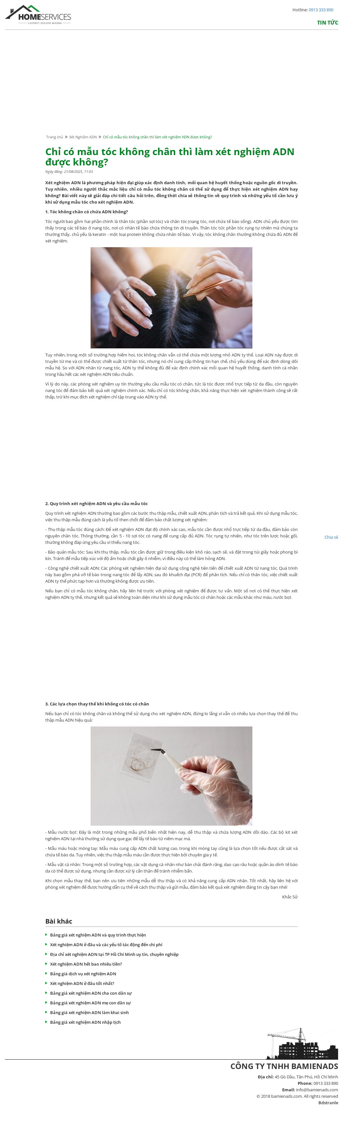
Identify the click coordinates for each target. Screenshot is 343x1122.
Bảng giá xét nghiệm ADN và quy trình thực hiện (98, 935)
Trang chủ (54, 136)
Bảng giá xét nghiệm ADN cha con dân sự (91, 993)
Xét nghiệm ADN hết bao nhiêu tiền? (86, 964)
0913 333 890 (321, 10)
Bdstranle (328, 1103)
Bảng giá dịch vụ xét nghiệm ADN (83, 974)
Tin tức (327, 22)
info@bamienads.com (317, 1090)
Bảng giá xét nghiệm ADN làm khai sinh (89, 1012)
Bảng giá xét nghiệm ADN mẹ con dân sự (90, 1003)
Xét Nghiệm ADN (83, 136)
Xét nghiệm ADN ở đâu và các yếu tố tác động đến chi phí (106, 944)
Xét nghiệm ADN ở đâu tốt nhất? (82, 983)
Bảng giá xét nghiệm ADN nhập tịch (85, 1022)
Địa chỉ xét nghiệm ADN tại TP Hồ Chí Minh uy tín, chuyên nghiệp (114, 954)
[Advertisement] (171, 88)
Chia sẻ (331, 537)
